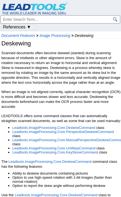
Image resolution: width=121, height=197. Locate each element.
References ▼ (17, 27)
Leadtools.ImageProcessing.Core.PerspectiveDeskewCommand (63, 132)
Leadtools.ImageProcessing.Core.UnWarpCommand (53, 148)
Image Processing (55, 35)
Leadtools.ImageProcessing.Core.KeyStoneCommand (55, 152)
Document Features (18, 35)
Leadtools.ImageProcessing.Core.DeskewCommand (53, 128)
